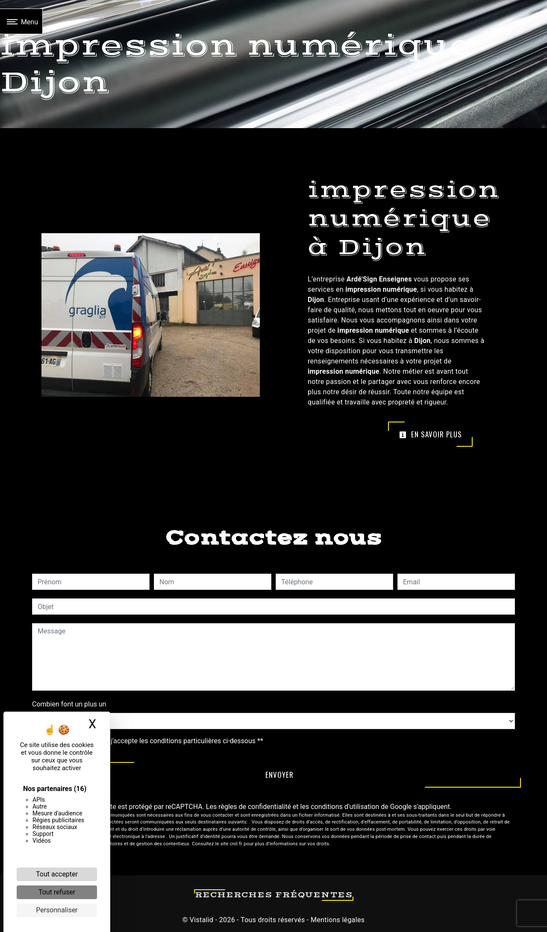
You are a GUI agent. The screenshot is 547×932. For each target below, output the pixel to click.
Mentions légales (337, 920)
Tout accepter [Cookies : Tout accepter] (57, 874)
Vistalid (202, 920)
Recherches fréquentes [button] (274, 895)
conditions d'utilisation (345, 807)
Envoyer (279, 774)
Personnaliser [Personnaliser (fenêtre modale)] (57, 910)
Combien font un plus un (69, 704)
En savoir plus (430, 434)
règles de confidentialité (254, 807)
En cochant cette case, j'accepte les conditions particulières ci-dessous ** (152, 741)
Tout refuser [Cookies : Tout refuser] (56, 892)
